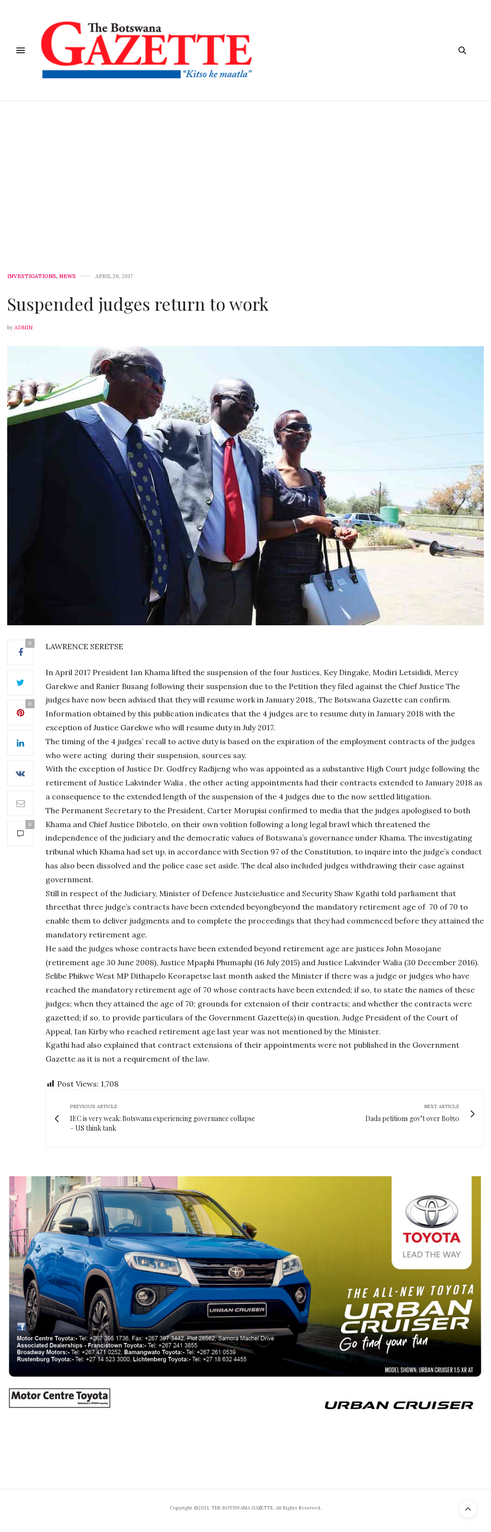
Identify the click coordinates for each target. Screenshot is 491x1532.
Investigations (31, 276)
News (67, 276)
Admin (23, 327)
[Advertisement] (245, 173)
